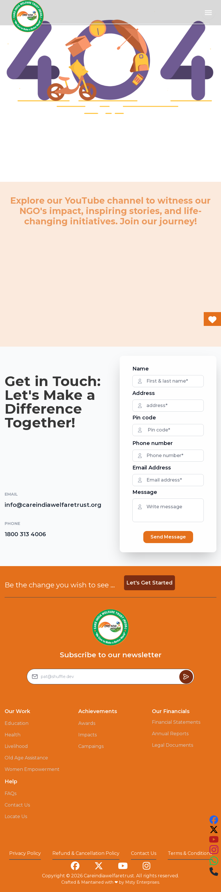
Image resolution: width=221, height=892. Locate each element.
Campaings (91, 746)
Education (16, 723)
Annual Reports (170, 733)
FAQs (10, 793)
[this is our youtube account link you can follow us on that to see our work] (214, 839)
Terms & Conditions (190, 853)
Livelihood (16, 746)
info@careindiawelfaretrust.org (53, 504)
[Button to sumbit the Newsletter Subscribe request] (186, 677)
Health (12, 735)
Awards (86, 723)
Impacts (87, 735)
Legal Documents (172, 745)
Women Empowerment (32, 769)
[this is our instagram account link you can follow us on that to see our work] (214, 850)
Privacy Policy (25, 853)
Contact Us (17, 805)
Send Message (168, 537)
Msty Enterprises (142, 882)
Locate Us (16, 816)
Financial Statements (176, 722)
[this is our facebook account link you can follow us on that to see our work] (214, 819)
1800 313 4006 (25, 534)
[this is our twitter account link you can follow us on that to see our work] (214, 829)
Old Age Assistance (26, 758)
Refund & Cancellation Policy (85, 853)
